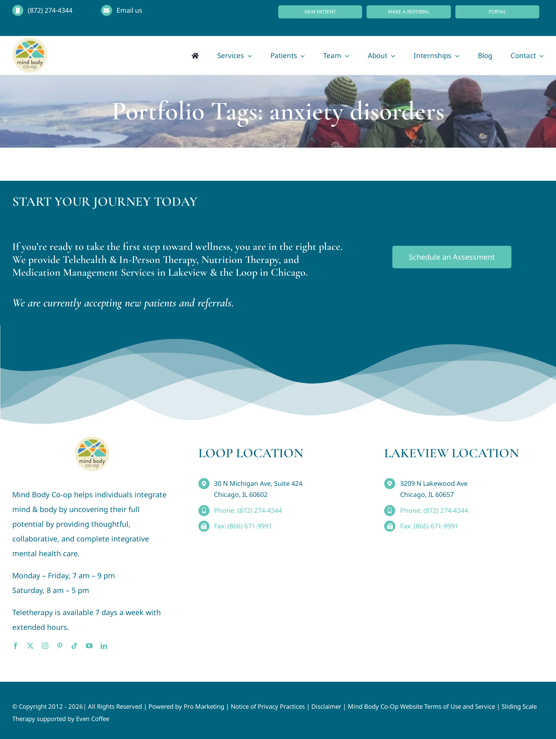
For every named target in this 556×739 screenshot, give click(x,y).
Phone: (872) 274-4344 (248, 510)
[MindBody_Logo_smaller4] (92, 440)
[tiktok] (74, 645)
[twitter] (30, 645)
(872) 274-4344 (50, 10)
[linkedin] (104, 645)
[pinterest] (59, 645)
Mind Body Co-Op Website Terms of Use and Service (421, 706)
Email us (129, 10)
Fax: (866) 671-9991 (243, 525)
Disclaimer (326, 706)
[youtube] (89, 645)
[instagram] (45, 645)
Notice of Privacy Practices (268, 706)
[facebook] (15, 645)
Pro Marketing (204, 706)
